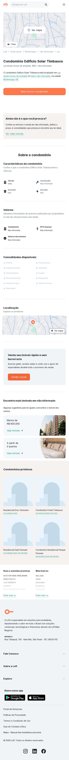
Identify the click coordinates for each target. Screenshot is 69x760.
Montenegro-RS (10, 79)
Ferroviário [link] (40, 582)
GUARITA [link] (7, 586)
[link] (19, 377)
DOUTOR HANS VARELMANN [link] (15, 576)
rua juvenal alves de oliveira (47, 556)
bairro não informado (40, 76)
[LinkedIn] (34, 751)
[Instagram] (25, 751)
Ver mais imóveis (14, 133)
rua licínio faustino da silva (46, 513)
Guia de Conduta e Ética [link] (14, 726)
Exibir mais (10, 595)
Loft (5, 51)
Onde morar (15, 51)
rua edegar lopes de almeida (15, 553)
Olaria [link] (38, 579)
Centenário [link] (40, 589)
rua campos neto (10, 513)
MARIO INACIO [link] (9, 579)
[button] (34, 325)
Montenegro (30, 51)
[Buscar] (46, 4)
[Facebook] (43, 751)
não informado (46, 51)
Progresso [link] (40, 586)
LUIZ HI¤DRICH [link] (9, 582)
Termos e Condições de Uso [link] (16, 721)
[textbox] (29, 4)
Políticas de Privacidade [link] (14, 715)
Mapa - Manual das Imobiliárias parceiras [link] (22, 732)
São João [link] (40, 576)
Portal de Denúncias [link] (12, 709)
